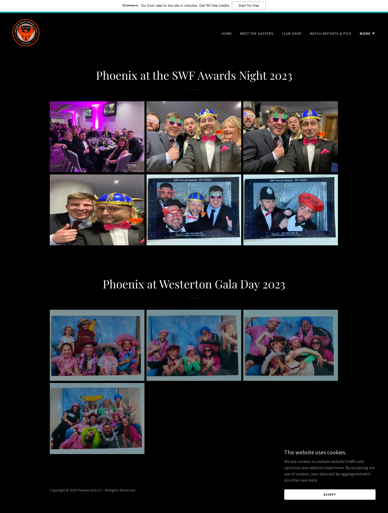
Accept (330, 494)
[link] (25, 32)
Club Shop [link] (292, 33)
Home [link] (227, 33)
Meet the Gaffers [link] (257, 33)
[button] (368, 33)
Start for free (248, 6)
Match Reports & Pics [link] (330, 33)
